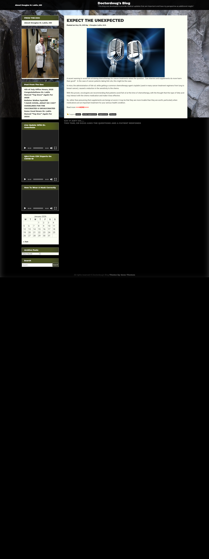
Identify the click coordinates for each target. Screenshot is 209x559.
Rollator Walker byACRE (36, 100)
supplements (103, 114)
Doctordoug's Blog (114, 3)
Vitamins (113, 114)
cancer (78, 114)
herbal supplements (89, 114)
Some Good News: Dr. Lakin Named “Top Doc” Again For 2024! (38, 114)
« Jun (25, 242)
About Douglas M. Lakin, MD (28, 5)
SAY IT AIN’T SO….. (74, 121)
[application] (40, 140)
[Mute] (51, 148)
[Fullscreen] (55, 148)
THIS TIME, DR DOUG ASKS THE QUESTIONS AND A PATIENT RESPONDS (102, 123)
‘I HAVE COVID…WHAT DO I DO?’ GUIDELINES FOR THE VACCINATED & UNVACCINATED (40, 106)
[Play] (25, 148)
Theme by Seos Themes (122, 275)
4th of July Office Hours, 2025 (38, 89)
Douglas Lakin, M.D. (98, 25)
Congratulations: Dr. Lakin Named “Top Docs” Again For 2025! (38, 95)
